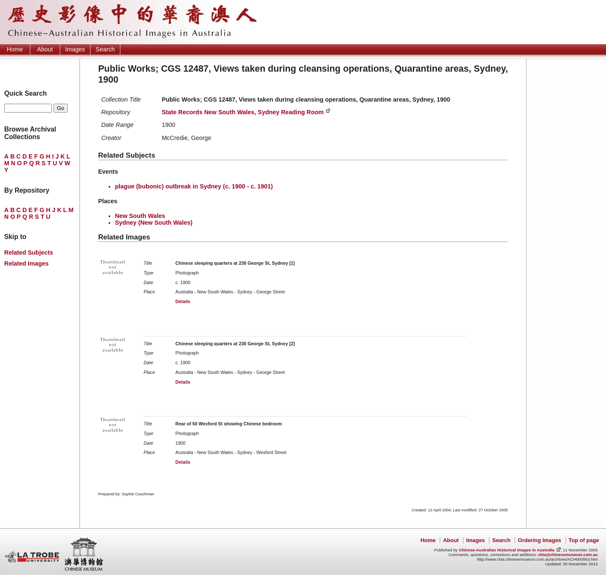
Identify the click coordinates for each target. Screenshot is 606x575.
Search (105, 49)
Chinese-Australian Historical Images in (506, 550)
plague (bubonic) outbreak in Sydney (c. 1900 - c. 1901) (194, 186)
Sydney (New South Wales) (153, 222)
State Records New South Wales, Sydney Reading (243, 112)
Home (15, 49)
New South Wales (140, 215)
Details (182, 301)
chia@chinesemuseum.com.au (568, 554)
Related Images (26, 263)
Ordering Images (539, 540)
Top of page (584, 540)
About (45, 49)
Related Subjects (28, 252)
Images (75, 49)
